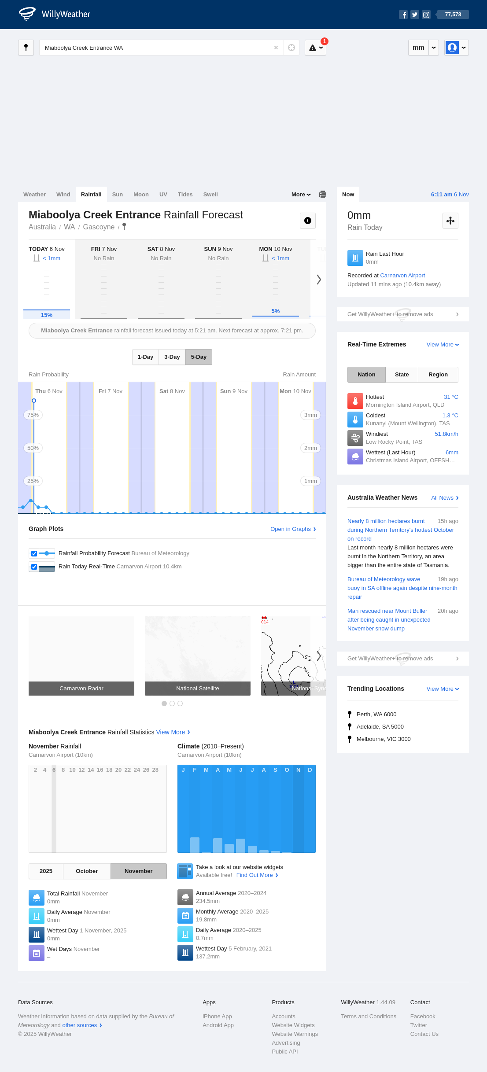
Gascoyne (98, 227)
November (139, 871)
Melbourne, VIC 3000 (384, 739)
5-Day (199, 357)
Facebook (422, 1016)
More (298, 194)
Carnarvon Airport (402, 275)
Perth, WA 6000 (377, 714)
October (87, 871)
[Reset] (276, 47)
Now (348, 194)
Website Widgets (293, 1025)
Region (438, 374)
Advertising (286, 1042)
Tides (185, 194)
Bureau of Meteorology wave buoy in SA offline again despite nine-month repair (402, 587)
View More (440, 344)
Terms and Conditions (369, 1016)
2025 (46, 871)
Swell (210, 194)
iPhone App (217, 1016)
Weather (34, 194)
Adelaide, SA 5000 (380, 726)
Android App (218, 1025)
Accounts (283, 1016)
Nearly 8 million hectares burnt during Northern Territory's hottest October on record (402, 543)
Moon (141, 194)
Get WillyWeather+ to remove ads (390, 314)
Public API (285, 1051)
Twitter (418, 1025)
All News (442, 497)
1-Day (145, 357)
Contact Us (424, 1034)
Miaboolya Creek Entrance (124, 226)
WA (69, 227)
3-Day (172, 357)
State (402, 374)
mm (418, 47)
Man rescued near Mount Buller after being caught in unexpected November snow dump (402, 619)
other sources (79, 1025)
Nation (366, 374)
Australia (42, 227)
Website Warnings (295, 1034)
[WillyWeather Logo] (59, 14)
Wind (63, 194)
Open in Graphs (290, 529)
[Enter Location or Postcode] (169, 47)
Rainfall (91, 194)
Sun (117, 194)
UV (163, 194)
